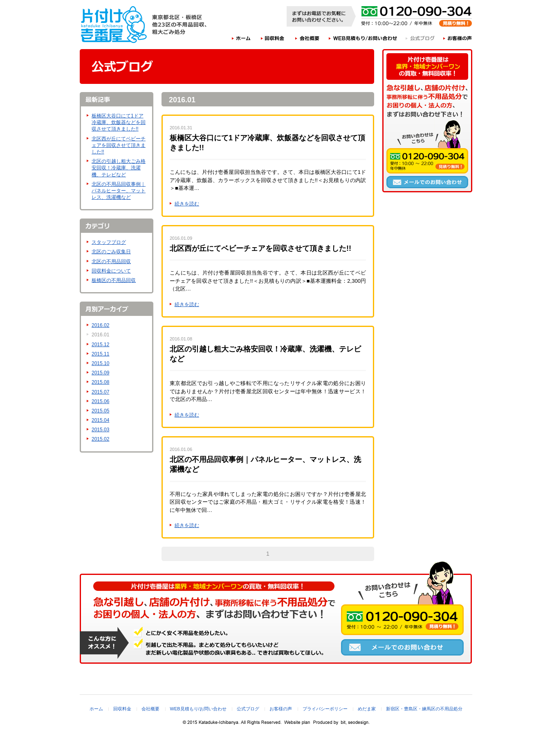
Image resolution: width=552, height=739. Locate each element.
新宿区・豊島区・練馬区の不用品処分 (424, 708)
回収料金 (273, 38)
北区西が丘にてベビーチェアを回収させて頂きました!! (119, 145)
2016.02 (100, 325)
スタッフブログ (109, 242)
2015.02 (100, 439)
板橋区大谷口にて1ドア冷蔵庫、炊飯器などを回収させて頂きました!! (119, 122)
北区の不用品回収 (111, 261)
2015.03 (100, 430)
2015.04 (100, 420)
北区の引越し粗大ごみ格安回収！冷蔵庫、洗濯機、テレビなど (119, 167)
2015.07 (100, 392)
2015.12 (100, 344)
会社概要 (307, 38)
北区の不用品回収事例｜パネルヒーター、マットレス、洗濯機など (119, 190)
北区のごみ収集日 (111, 252)
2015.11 (100, 354)
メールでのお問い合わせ (427, 182)
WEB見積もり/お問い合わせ (363, 38)
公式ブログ (420, 38)
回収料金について (111, 271)
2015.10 (100, 363)
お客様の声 (457, 38)
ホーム (241, 38)
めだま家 (367, 708)
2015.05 (100, 411)
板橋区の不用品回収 (114, 280)
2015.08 (100, 382)
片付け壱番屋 (114, 24)
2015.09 (100, 373)
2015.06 (100, 401)
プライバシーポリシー (325, 708)
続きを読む (187, 204)
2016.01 (100, 335)
